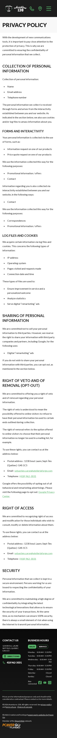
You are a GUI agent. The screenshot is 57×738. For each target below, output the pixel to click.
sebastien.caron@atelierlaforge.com (33, 470)
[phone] (32, 8)
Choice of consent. (24, 707)
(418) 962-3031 (28, 476)
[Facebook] (40, 682)
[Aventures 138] (16, 8)
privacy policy (46, 704)
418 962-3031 (12, 662)
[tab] (32, 647)
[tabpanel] (40, 664)
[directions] (40, 8)
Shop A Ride (19, 721)
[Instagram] (50, 682)
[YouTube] (45, 682)
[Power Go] (28, 725)
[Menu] (48, 8)
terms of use (11, 707)
